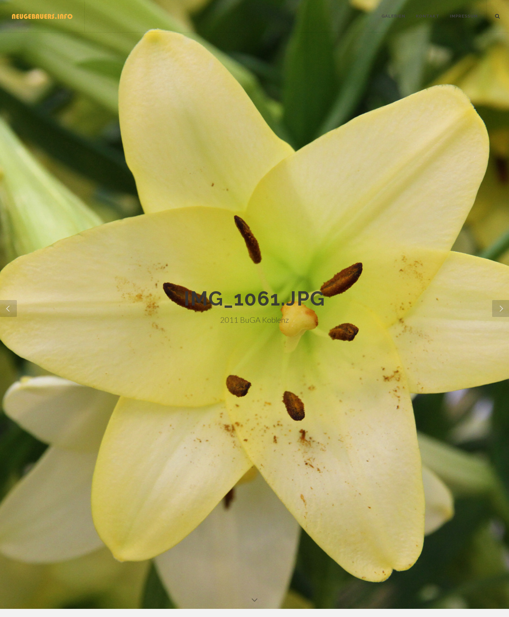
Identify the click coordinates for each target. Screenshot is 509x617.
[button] (500, 308)
